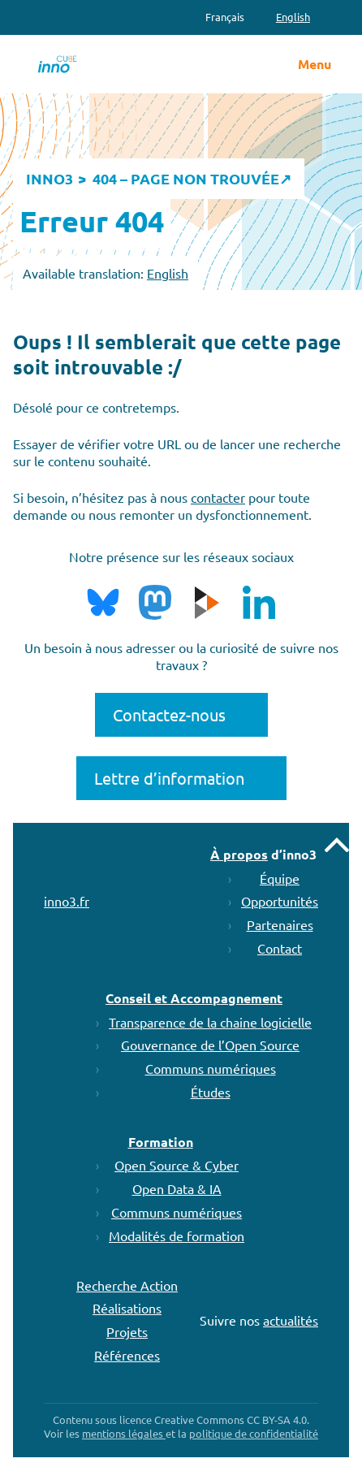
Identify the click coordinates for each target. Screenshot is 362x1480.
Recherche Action (127, 1285)
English (167, 273)
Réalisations (127, 1308)
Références (127, 1355)
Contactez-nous (169, 714)
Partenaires (280, 924)
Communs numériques (210, 1068)
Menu (314, 64)
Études (211, 1092)
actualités (290, 1320)
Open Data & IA (177, 1188)
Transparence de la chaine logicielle (210, 1022)
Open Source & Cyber (176, 1165)
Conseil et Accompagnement (194, 997)
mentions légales (124, 1433)
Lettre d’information (169, 778)
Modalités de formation (176, 1235)
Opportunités (279, 901)
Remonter (337, 844)
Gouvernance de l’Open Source (210, 1044)
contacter (218, 497)
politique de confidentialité (253, 1433)
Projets (127, 1331)
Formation (160, 1141)
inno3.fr (66, 901)
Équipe (280, 878)
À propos (239, 854)
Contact (279, 948)
